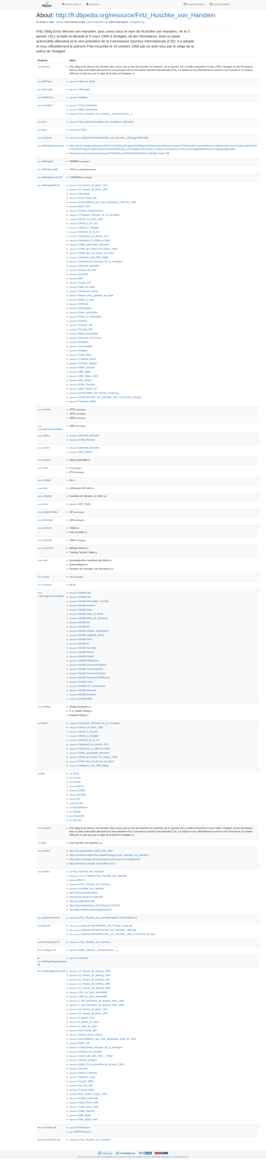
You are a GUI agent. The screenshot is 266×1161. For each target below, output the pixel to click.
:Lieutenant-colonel (83, 291)
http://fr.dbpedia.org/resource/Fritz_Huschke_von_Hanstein (135, 15)
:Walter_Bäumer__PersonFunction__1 (93, 950)
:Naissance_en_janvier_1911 (89, 236)
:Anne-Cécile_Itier (83, 198)
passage (45, 520)
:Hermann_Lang (82, 1077)
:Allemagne (79, 89)
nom (43, 504)
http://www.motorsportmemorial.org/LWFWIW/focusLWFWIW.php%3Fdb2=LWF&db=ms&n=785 (119, 153)
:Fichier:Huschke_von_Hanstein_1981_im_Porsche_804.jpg (105, 397)
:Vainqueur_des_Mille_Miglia (88, 257)
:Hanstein (78, 958)
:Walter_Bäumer (82, 367)
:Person (75, 777)
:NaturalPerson (78, 807)
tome (43, 576)
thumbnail (45, 137)
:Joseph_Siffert (81, 1081)
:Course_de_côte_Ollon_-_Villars (91, 1055)
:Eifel (76, 278)
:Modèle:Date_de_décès (86, 614)
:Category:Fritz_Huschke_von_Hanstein (98, 875)
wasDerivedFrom (49, 917)
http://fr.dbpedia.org (97, 22)
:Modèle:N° (79, 643)
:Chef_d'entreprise (83, 105)
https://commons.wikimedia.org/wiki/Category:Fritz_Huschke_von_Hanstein (108, 855)
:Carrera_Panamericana (86, 210)
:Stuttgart (78, 97)
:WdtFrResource (80, 1131)
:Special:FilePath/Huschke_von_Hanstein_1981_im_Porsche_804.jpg (111, 934)
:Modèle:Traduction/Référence (89, 677)
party (42, 121)
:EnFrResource (79, 1127)
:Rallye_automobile (83, 333)
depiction (44, 925)
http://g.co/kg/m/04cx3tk (81, 901)
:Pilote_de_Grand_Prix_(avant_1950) (93, 248)
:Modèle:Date (80, 609)
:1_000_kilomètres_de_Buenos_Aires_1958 (96, 1000)
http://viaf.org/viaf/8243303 (83, 892)
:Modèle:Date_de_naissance (88, 618)
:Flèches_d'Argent (83, 1060)
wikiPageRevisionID (50, 177)
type (41, 773)
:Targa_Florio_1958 (83, 1102)
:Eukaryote (76, 816)
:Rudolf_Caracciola (83, 1098)
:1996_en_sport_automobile (88, 996)
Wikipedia (109, 1157)
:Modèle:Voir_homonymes (87, 686)
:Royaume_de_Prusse (85, 337)
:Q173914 (78, 129)
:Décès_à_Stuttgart (84, 227)
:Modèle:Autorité (82, 605)
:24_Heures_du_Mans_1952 (88, 189)
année (44, 409)
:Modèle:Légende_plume (86, 635)
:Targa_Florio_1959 (83, 1106)
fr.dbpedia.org (137, 22)
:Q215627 (78, 794)
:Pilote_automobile (83, 109)
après (44, 435)
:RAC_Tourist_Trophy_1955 (88, 1094)
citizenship (45, 89)
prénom (45, 528)
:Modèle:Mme (80, 639)
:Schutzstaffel (80, 346)
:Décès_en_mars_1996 (86, 219)
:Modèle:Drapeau (82, 694)
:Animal (74, 811)
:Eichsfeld (78, 274)
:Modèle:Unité (80, 681)
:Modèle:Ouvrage (82, 647)
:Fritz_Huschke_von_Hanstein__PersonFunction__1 (101, 113)
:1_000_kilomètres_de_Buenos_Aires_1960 (96, 1005)
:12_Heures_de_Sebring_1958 (89, 983)
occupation (45, 105)
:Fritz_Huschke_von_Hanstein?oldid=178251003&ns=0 (103, 917)
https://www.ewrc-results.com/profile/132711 (92, 863)
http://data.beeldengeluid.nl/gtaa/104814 (90, 909)
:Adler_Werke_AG (83, 388)
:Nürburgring (80, 308)
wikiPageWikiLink (49, 185)
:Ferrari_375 (80, 282)
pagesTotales (48, 512)
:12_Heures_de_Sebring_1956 (89, 975)
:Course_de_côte (82, 270)
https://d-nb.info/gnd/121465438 (86, 897)
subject (43, 723)
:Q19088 (77, 790)
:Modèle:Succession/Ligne (87, 673)
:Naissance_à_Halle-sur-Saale (89, 240)
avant (44, 447)
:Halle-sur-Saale (82, 81)
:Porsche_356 (80, 325)
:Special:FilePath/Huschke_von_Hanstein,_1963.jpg (102, 929)
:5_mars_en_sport (83, 1026)
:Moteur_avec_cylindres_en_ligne (91, 295)
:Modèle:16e (80, 592)
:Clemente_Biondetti (84, 265)
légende (45, 496)
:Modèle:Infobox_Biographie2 (89, 631)
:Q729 (76, 803)
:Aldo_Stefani (80, 380)
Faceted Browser (194, 4)
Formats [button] (94, 4)
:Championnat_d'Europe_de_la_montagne (95, 261)
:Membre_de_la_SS (84, 231)
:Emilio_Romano (82, 384)
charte (44, 460)
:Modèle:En (79, 626)
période (45, 540)
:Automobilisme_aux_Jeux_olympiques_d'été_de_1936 (102, 202)
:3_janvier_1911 (82, 1017)
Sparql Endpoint (220, 4)
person (59, 22)
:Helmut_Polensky (83, 1072)
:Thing (74, 773)
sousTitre (45, 548)
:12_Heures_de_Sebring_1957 (89, 979)
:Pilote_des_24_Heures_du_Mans (91, 253)
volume (44, 584)
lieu (43, 488)
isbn (43, 468)
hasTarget (46, 1127)
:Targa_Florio (80, 354)
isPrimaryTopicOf (48, 942)
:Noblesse (78, 304)
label (42, 842)
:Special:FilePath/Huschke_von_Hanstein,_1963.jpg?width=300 (108, 137)
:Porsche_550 (80, 329)
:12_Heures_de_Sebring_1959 (89, 988)
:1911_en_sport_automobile (88, 992)
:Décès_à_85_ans (83, 223)
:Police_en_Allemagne (85, 316)
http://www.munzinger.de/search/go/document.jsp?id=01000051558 (104, 859)
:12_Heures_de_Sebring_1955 (89, 971)
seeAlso (44, 850)
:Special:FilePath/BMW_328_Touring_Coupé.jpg (100, 925)
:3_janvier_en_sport (84, 1022)
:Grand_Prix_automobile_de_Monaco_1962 (96, 1064)
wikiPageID (45, 161)
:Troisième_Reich (82, 359)
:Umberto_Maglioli (83, 363)
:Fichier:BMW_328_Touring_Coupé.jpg (94, 393)
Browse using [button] (71, 4)
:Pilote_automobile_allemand (89, 244)
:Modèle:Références (84, 660)
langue (44, 480)
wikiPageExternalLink (51, 145)
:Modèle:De (79, 622)
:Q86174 (77, 880)
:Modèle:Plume (81, 652)
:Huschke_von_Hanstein (86, 888)
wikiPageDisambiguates (52, 961)
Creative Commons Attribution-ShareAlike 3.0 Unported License (162, 1157)
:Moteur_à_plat (81, 299)
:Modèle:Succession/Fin (86, 669)
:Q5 (74, 799)
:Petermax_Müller (82, 401)
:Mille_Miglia (80, 371)
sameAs (44, 871)
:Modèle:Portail (81, 656)
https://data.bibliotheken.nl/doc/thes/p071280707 (94, 905)
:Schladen (78, 342)
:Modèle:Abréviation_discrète (88, 601)
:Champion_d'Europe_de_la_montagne (94, 215)
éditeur (44, 706)
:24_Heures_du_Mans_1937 (88, 185)
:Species (75, 820)
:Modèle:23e (80, 597)
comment (44, 828)
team (42, 129)
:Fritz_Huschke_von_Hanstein (86, 871)
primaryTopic (48, 1139)
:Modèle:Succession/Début (87, 664)
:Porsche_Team (81, 1089)
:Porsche (78, 321)
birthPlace (45, 81)
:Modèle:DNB (80, 698)
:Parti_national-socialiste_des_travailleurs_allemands (101, 121)
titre (43, 560)
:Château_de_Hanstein (85, 1051)
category (46, 950)
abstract (44, 66)
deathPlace (45, 97)
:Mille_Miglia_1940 (83, 376)
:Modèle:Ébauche (82, 690)
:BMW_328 (79, 206)
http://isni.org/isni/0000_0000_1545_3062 (91, 850)
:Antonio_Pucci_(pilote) (85, 1034)
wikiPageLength (48, 169)
